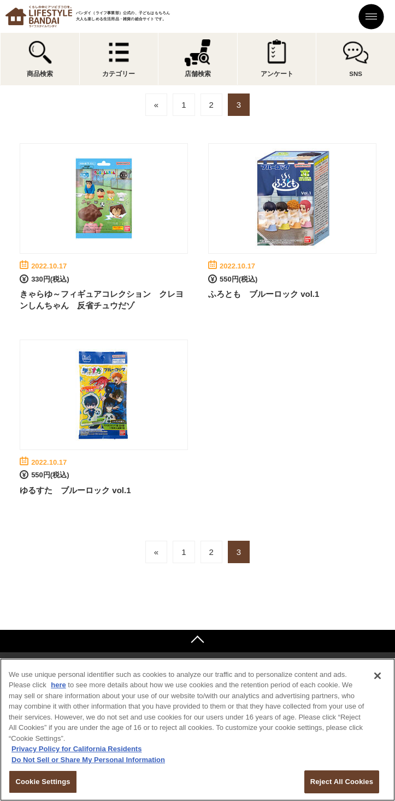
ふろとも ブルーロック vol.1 (263, 294)
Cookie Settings (42, 781)
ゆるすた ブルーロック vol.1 (75, 490)
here (58, 685)
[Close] (377, 676)
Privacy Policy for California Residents (76, 749)
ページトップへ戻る (197, 641)
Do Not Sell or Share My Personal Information (88, 760)
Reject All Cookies (341, 781)
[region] (197, 729)
